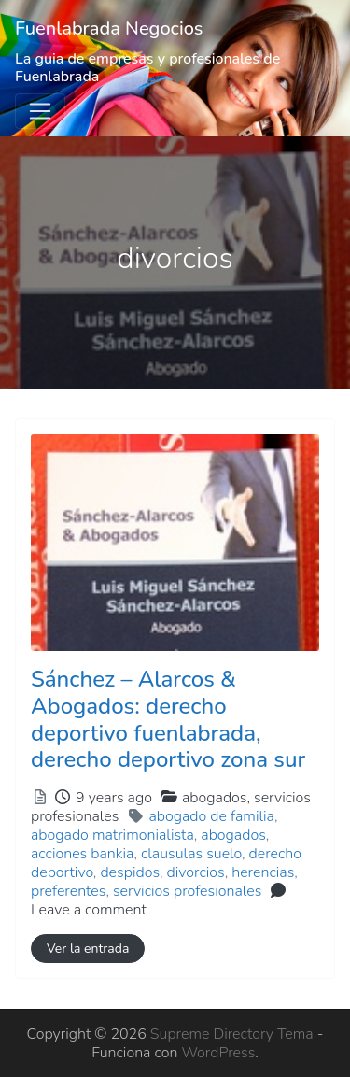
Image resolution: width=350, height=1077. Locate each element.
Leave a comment (89, 910)
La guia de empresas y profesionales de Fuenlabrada (147, 68)
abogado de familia (211, 816)
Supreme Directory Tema (233, 1034)
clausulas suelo (191, 853)
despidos (130, 872)
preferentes (68, 891)
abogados (233, 835)
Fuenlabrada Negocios (109, 28)
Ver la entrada (88, 948)
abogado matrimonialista (112, 835)
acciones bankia (82, 853)
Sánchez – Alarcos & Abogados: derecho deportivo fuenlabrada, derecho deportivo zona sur (168, 719)
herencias (262, 872)
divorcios (196, 872)
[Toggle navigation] (40, 111)
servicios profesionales (187, 891)
